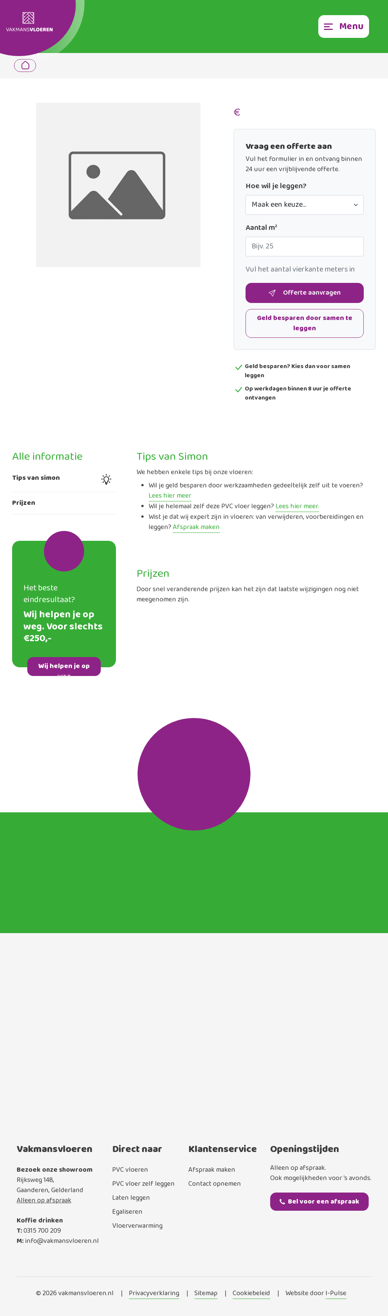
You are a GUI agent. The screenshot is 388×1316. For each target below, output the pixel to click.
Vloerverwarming (137, 1226)
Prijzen (23, 503)
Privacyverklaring (154, 1293)
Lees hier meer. (297, 506)
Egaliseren (127, 1212)
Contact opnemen (214, 1184)
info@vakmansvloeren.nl (62, 1241)
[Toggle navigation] (343, 26)
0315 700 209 (42, 1231)
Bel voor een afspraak (319, 1202)
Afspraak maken (196, 527)
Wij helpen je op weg (64, 668)
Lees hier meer (170, 496)
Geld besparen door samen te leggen (304, 323)
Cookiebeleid (251, 1293)
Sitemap (205, 1293)
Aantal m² (261, 228)
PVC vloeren (130, 1170)
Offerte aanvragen (305, 293)
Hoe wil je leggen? (276, 186)
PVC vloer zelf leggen (143, 1184)
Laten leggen (131, 1198)
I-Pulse (335, 1293)
